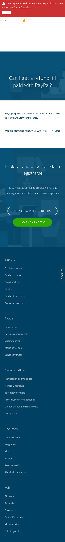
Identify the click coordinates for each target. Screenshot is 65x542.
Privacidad (10, 461)
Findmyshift (10, 508)
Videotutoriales (12, 299)
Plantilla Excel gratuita (15, 430)
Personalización (12, 423)
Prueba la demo (13, 233)
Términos (9, 454)
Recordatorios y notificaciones (20, 357)
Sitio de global (12, 489)
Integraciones (11, 402)
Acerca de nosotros (14, 261)
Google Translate (22, 7)
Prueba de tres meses (15, 254)
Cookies (9, 468)
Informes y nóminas (15, 350)
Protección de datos (14, 475)
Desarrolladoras (13, 395)
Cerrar (6, 12)
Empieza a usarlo (13, 226)
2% (45, 89)
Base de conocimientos (16, 292)
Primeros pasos (12, 285)
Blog (7, 409)
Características (12, 240)
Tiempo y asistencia (14, 343)
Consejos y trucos (13, 313)
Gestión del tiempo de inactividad (21, 364)
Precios (8, 247)
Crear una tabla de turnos (32, 169)
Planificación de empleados (18, 336)
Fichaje (8, 416)
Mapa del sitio (12, 482)
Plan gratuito (11, 371)
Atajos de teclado (13, 306)
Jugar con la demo (32, 180)
